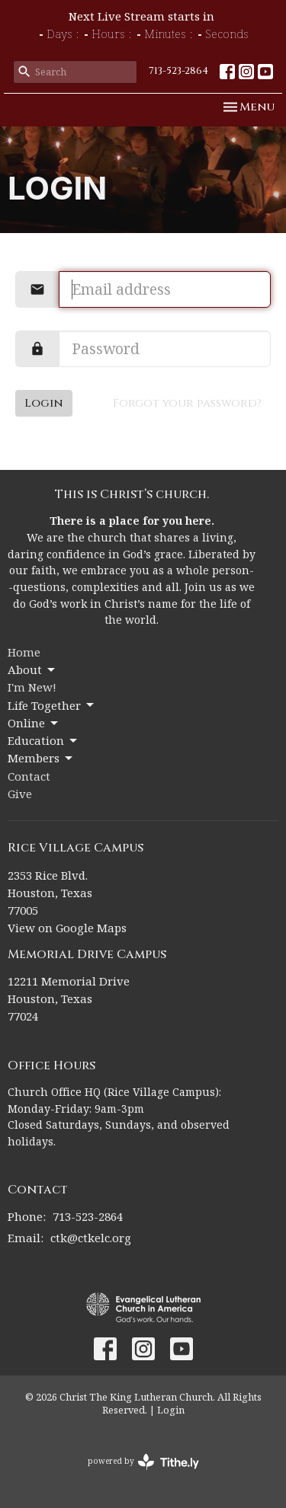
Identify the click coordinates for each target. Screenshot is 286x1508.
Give (20, 793)
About (32, 670)
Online (34, 723)
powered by (143, 1462)
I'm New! (32, 687)
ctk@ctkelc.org (90, 1237)
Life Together (52, 706)
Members (41, 758)
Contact (29, 776)
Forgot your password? (187, 403)
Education (43, 741)
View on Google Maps (67, 927)
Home (24, 652)
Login (43, 403)
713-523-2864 (178, 71)
